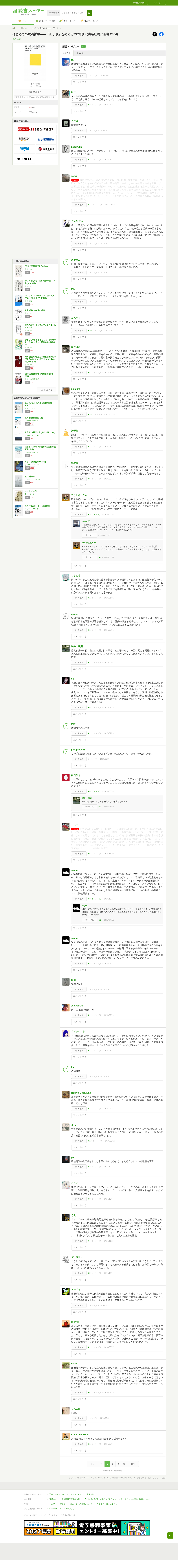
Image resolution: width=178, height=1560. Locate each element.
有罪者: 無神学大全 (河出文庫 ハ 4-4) (40, 432)
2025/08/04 (104, 76)
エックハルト (30, 408)
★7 (89, 1241)
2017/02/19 (109, 707)
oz (72, 678)
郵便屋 (74, 463)
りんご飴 (75, 1408)
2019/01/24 (109, 447)
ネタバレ (80, 53)
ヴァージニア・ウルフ (33, 465)
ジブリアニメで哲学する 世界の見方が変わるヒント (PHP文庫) (40, 297)
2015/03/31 (109, 1109)
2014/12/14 (109, 1167)
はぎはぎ (75, 347)
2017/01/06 (109, 733)
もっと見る (46, 390)
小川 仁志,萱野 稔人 (32, 379)
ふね (73, 1125)
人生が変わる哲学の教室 (35, 310)
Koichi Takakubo (80, 1434)
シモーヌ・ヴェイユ (32, 420)
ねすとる (75, 575)
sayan (74, 870)
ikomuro (75, 389)
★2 (89, 105)
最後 (133, 1464)
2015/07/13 (109, 1051)
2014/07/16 (109, 1392)
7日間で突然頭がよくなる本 (36, 266)
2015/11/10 (109, 854)
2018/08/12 (109, 479)
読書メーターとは (56, 1494)
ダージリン (77, 1257)
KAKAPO (86, 521)
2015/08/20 (104, 989)
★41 (90, 205)
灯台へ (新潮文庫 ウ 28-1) (35, 462)
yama (74, 176)
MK (73, 289)
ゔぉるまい (77, 221)
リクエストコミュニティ (107, 1504)
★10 (90, 330)
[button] (89, 13)
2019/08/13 (110, 414)
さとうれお (77, 1005)
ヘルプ (52, 1504)
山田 (73, 980)
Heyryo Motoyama (81, 1092)
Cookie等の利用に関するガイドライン (100, 1499)
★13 (90, 1141)
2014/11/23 (109, 1241)
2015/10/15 (109, 899)
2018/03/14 (109, 514)
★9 (89, 514)
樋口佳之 (75, 775)
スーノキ (75, 1289)
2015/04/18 (104, 1076)
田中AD (75, 1321)
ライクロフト (78, 1031)
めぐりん (75, 260)
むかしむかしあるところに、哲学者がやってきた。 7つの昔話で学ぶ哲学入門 (40, 342)
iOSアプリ (70, 1509)
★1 (99, 557)
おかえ (74, 1183)
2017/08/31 (109, 630)
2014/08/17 (109, 1347)
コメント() (92, 76)
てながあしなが (79, 495)
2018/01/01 (109, 598)
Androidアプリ (55, 1509)
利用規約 (90, 1494)
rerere (74, 614)
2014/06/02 (104, 1418)
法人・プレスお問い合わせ (81, 1504)
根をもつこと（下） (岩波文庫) (37, 506)
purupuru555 (78, 749)
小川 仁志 (23, 28)
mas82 (74, 1363)
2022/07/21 (104, 302)
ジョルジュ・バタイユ (33, 435)
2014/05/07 (109, 1444)
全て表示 (66, 53)
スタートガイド (75, 1494)
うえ (73, 1215)
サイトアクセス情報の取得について (135, 1499)
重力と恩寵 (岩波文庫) (34, 418)
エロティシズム (31, 491)
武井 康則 (77, 646)
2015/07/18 (109, 1015)
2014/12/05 (109, 1199)
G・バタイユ (29, 494)
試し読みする (35, 92)
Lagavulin (76, 147)
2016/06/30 (104, 759)
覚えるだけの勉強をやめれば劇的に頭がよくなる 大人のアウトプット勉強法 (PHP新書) (40, 359)
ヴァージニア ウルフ (32, 479)
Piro (73, 723)
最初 (92, 1464)
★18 (90, 414)
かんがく (75, 318)
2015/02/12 (110, 1141)
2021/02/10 (109, 372)
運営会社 (53, 1499)
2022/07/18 (110, 330)
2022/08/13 (104, 272)
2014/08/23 (104, 1305)
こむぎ (74, 121)
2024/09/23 (104, 130)
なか (73, 92)
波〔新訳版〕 (30, 476)
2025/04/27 (109, 105)
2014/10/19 (109, 1273)
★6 (89, 479)
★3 (89, 160)
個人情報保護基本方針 (71, 1499)
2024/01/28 (110, 205)
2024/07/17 (109, 160)
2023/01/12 (104, 243)
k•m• (73, 1067)
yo (72, 1157)
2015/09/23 (109, 963)
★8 (89, 707)
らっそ (74, 825)
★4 (89, 372)
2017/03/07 (109, 662)
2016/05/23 (109, 791)
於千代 (74, 430)
